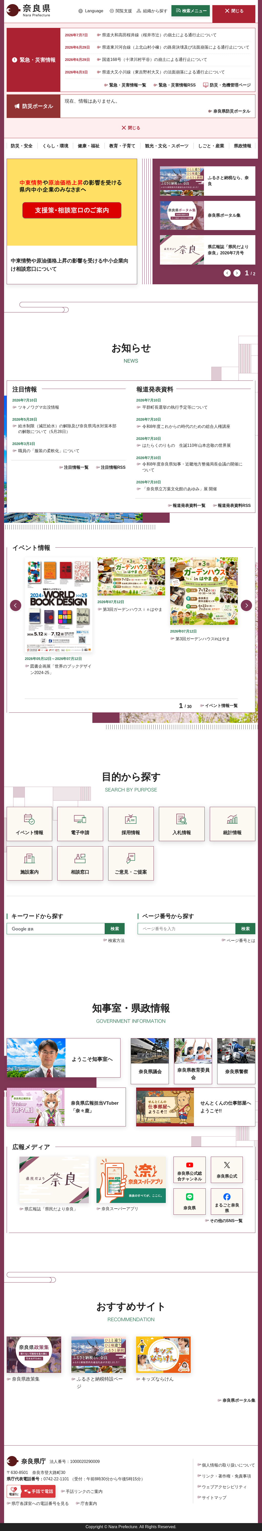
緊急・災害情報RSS (177, 85)
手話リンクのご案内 (84, 1491)
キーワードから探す (37, 916)
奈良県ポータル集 (224, 215)
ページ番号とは (241, 940)
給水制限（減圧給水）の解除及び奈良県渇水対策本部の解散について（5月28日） (67, 429)
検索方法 (116, 940)
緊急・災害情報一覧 (127, 85)
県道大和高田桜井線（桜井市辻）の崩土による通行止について (159, 35)
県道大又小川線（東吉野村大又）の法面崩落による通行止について (163, 72)
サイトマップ (214, 1497)
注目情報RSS (113, 467)
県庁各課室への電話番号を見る (40, 1503)
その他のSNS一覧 (226, 1221)
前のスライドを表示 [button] (227, 273)
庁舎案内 (89, 1503)
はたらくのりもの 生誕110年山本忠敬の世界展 (186, 445)
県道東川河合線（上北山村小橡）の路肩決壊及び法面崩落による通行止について (175, 47)
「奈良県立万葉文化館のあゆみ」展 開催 (179, 489)
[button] (91, 11)
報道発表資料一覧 (189, 505)
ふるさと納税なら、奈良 (228, 181)
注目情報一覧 (76, 467)
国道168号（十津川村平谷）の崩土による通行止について (154, 59)
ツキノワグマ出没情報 (38, 407)
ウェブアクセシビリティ (224, 1487)
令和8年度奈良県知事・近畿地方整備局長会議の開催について (192, 467)
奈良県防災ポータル (231, 111)
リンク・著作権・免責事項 (226, 1476)
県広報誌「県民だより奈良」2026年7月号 (228, 250)
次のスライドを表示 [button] (237, 273)
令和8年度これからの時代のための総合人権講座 (186, 426)
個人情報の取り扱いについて (228, 1465)
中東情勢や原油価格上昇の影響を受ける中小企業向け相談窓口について (69, 265)
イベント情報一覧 (221, 705)
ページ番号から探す (168, 916)
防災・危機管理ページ (230, 85)
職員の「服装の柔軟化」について (49, 451)
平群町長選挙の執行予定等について (175, 407)
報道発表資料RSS (234, 505)
